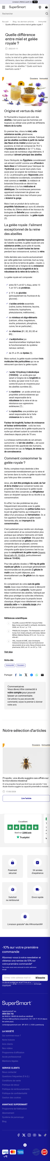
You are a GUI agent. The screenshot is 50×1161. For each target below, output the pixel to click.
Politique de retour (10, 1085)
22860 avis (26, 833)
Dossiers (34, 78)
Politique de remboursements (16, 1089)
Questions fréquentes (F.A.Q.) (15, 1076)
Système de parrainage (13, 1117)
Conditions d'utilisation (25, 984)
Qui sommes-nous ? (11, 1035)
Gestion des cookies (11, 1097)
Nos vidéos (7, 1048)
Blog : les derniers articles (23, 22)
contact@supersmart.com (11, 1025)
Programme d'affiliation (13, 1052)
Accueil (5, 22)
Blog (4, 1121)
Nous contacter (9, 1072)
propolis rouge (29, 604)
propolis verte (10, 604)
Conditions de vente (11, 1080)
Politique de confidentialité (14, 1093)
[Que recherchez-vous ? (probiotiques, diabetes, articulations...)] (25, 13)
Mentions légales (10, 1061)
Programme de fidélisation (14, 1108)
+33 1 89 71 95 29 (35, 1019)
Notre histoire (8, 1040)
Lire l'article (26, 798)
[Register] (40, 977)
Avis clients (7, 1044)
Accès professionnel (11, 1057)
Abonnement (8, 1113)
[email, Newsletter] (25, 978)
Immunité (42, 22)
